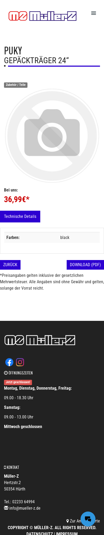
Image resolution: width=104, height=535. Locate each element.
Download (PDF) (85, 264)
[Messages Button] (88, 519)
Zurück (10, 264)
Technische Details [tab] (20, 216)
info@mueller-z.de (25, 508)
